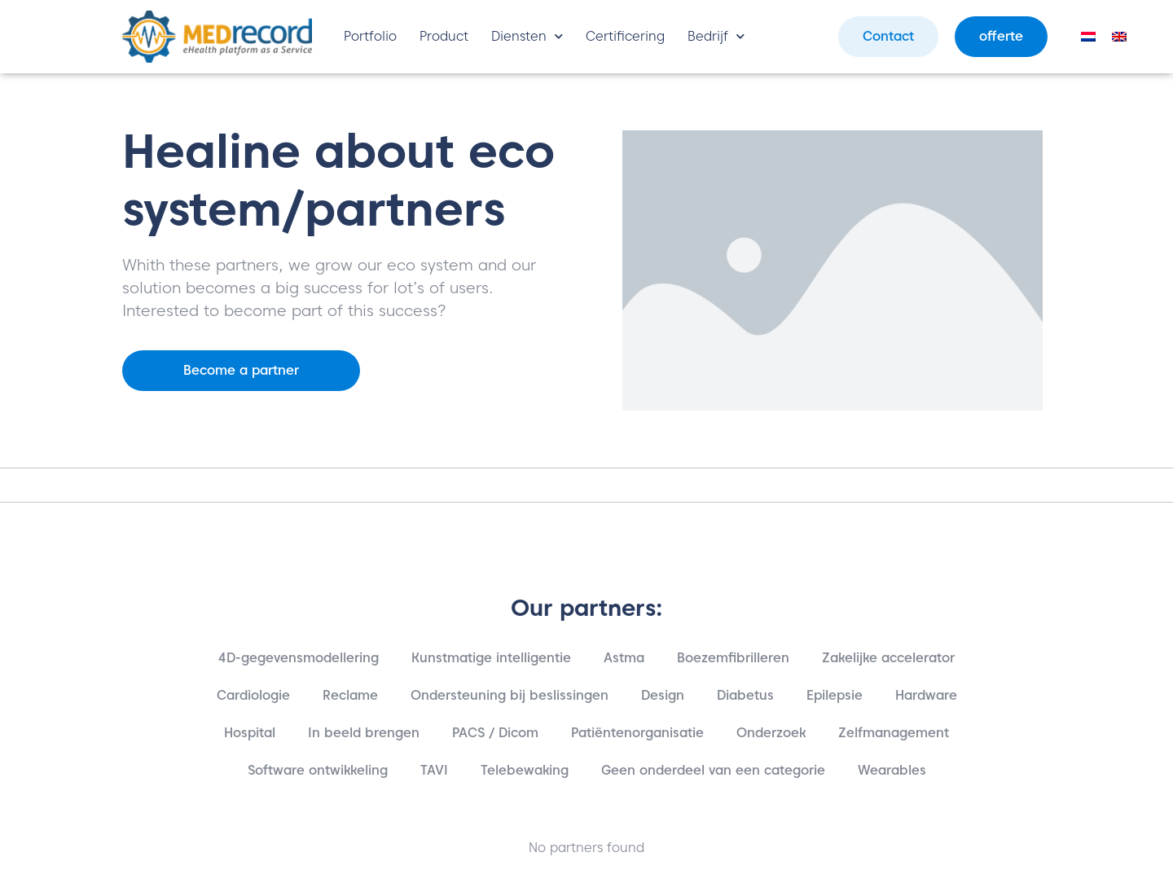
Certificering (625, 36)
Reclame (350, 695)
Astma (624, 658)
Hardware (926, 695)
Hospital (249, 732)
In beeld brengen (364, 732)
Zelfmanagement (893, 732)
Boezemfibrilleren (733, 658)
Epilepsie (834, 695)
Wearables (892, 770)
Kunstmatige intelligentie (491, 658)
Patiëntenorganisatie (637, 732)
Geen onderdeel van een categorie (713, 770)
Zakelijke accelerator (888, 658)
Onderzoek (771, 732)
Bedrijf (716, 36)
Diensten (527, 36)
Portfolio (370, 36)
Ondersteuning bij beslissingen (509, 695)
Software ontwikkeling (318, 770)
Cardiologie (253, 695)
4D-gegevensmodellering (298, 658)
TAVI (434, 770)
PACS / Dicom (495, 732)
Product (444, 36)
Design (662, 695)
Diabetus (745, 695)
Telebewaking (525, 770)
